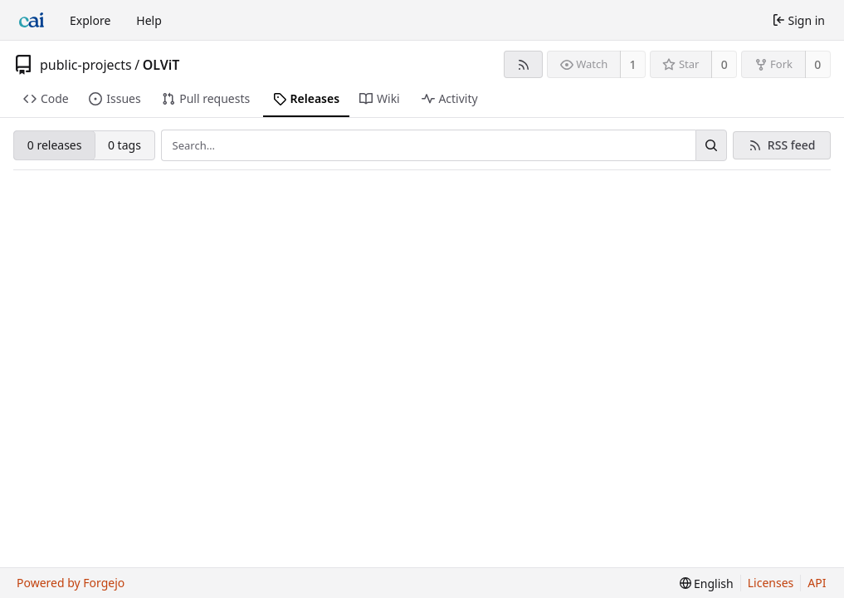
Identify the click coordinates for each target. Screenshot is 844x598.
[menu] (707, 583)
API (816, 583)
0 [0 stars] (724, 64)
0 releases (54, 145)
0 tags (124, 145)
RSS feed (792, 145)
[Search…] (711, 145)
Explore (90, 20)
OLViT (161, 64)
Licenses (771, 583)
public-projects (86, 64)
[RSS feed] (523, 64)
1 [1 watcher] (633, 64)
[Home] (31, 20)
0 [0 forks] (817, 64)
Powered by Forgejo (70, 583)
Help (149, 20)
